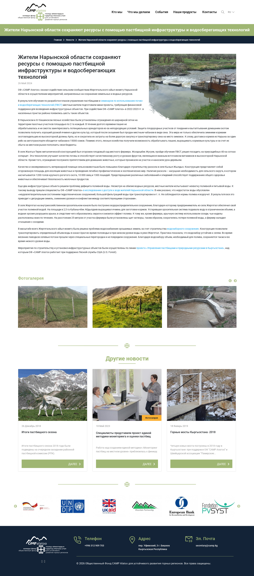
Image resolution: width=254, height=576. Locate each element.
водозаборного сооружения (183, 228)
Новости (70, 40)
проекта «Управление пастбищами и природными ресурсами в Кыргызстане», (180, 248)
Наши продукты (184, 12)
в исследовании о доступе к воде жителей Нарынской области (118, 190)
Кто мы (117, 12)
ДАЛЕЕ (75, 463)
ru (230, 12)
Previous (230, 281)
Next (235, 281)
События (161, 12)
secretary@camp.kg (207, 545)
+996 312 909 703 (94, 545)
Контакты (209, 12)
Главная (58, 40)
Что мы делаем (138, 12)
